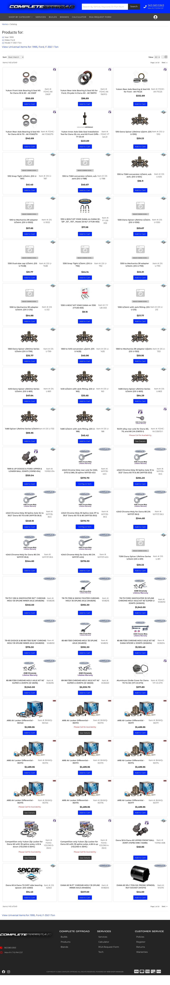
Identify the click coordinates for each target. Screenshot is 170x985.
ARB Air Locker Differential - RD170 (76, 730)
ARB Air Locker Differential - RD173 (76, 770)
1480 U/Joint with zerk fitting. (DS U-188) (78, 433)
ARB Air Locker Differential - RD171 (131, 730)
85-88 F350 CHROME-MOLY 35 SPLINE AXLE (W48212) (80, 647)
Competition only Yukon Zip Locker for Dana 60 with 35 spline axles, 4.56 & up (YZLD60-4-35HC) (79, 853)
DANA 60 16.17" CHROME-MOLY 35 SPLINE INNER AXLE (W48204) (80, 896)
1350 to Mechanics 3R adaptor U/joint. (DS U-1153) (134, 352)
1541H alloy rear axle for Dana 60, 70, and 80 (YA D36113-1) (133, 433)
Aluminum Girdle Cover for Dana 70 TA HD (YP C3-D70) (133, 690)
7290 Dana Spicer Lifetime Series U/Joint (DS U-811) (135, 562)
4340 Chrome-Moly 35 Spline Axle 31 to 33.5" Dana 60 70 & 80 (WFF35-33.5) (135, 475)
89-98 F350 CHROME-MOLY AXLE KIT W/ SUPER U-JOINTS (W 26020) (81, 690)
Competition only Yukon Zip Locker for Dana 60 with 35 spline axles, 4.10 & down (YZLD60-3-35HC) (24, 853)
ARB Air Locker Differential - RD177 (131, 810)
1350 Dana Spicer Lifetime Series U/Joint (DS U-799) (24, 352)
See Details (140, 444)
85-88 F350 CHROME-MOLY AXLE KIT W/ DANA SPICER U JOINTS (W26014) (136, 647)
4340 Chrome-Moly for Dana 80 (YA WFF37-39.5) (23, 560)
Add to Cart (29, 323)
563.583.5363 (10, 957)
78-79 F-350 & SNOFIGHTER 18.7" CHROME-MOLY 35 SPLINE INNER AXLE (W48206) (26, 605)
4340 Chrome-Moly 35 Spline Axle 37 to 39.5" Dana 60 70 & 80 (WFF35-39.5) (80, 518)
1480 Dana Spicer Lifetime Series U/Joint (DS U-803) (135, 392)
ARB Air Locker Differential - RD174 (131, 770)
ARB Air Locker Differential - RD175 (21, 810)
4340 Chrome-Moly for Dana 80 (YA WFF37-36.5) (134, 516)
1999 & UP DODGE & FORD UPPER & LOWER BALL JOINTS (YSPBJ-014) (25, 474)
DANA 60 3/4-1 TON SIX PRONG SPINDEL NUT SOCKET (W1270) (136, 896)
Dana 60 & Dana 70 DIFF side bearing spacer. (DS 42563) (24, 896)
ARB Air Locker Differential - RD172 (21, 770)
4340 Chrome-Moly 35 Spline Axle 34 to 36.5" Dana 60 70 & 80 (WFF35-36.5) (25, 518)
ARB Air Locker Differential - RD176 (76, 810)
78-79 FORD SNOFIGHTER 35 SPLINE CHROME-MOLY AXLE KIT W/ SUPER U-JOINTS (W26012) (137, 605)
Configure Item (85, 487)
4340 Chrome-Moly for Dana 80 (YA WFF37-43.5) (78, 560)
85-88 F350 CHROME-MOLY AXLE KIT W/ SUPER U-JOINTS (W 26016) (25, 690)
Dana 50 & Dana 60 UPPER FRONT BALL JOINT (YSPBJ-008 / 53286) (135, 852)
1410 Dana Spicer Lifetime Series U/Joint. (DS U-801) (24, 392)
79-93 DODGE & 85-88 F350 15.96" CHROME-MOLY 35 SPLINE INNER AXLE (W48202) (26, 648)
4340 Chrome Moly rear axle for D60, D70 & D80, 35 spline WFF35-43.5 (80, 474)
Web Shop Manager (115, 982)
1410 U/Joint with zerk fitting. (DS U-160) (78, 392)
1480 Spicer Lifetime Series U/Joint (22, 433)
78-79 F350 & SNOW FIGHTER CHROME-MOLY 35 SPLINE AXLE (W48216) (81, 605)
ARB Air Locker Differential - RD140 (21, 730)
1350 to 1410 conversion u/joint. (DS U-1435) (78, 352)
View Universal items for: (30, 924)
